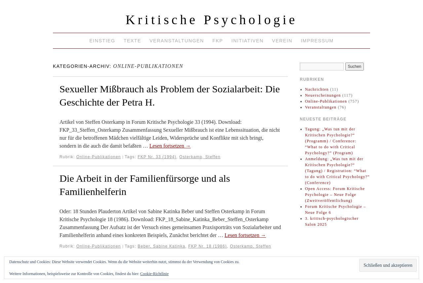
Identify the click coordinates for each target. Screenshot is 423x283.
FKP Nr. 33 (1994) (157, 157)
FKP (217, 40)
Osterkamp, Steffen (200, 157)
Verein (282, 40)
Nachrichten (317, 89)
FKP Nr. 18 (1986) (207, 246)
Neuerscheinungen (323, 95)
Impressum (317, 40)
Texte (132, 40)
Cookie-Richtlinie (154, 273)
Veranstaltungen (177, 40)
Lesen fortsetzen (170, 146)
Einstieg (102, 40)
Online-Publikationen (98, 157)
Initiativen (247, 40)
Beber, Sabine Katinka (161, 246)
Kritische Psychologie (211, 19)
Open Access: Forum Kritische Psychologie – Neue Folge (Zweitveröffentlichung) (335, 194)
